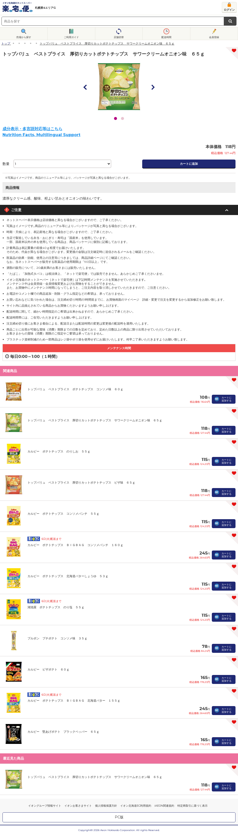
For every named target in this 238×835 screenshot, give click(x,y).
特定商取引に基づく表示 (192, 805)
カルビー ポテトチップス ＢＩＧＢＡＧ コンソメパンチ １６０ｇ (75, 545)
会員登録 (214, 37)
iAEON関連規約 (164, 805)
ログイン (229, 9)
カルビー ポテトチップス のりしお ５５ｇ (58, 451)
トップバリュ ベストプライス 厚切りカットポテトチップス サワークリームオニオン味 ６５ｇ (94, 420)
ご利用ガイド (71, 37)
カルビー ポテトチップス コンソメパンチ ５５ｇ (63, 513)
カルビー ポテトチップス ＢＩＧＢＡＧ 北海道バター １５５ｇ (73, 700)
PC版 (119, 817)
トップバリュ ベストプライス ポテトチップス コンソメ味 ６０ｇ (75, 389)
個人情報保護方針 (106, 805)
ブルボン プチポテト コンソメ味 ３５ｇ (57, 638)
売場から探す (23, 37)
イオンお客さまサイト (78, 805)
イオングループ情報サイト (44, 805)
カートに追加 (189, 164)
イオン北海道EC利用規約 (135, 805)
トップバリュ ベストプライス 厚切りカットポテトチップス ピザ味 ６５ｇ (81, 482)
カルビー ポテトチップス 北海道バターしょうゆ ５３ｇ (67, 576)
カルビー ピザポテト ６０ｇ (48, 669)
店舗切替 (119, 37)
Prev (85, 87)
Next (152, 87)
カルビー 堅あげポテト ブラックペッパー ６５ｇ (63, 731)
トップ (5, 43)
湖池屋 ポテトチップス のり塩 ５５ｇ (55, 607)
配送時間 (166, 37)
